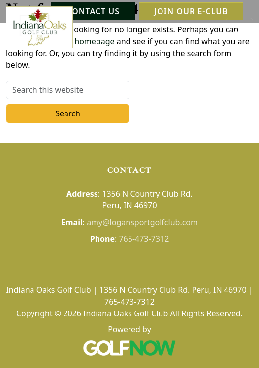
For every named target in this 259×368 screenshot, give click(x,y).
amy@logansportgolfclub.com (142, 222)
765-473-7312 (144, 238)
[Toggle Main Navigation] (239, 27)
